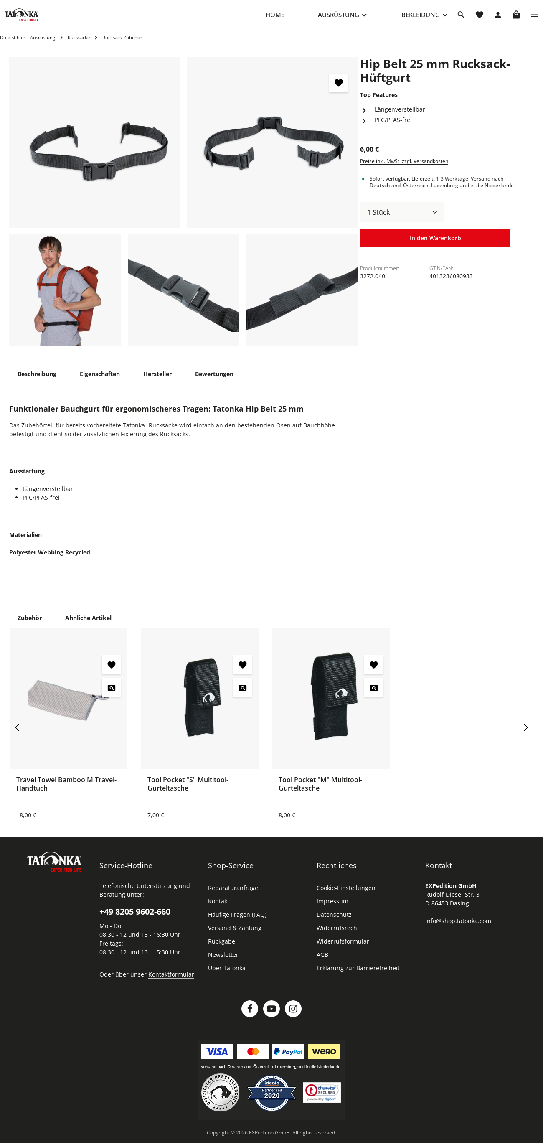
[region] (184, 210)
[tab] (37, 382)
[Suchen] (461, 18)
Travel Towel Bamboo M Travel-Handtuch (66, 792)
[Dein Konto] (498, 18)
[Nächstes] (525, 736)
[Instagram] (293, 1017)
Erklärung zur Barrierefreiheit (358, 976)
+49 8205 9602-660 (134, 920)
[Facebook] (249, 1017)
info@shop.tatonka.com (458, 929)
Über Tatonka (227, 976)
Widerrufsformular (343, 950)
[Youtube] (271, 1017)
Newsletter (223, 963)
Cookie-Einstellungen (346, 896)
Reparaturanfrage (233, 896)
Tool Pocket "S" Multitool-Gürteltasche (187, 792)
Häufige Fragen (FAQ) (237, 923)
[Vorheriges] (18, 736)
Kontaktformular (171, 983)
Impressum (332, 909)
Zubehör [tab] (30, 626)
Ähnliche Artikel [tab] (88, 626)
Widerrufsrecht (338, 936)
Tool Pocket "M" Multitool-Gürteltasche (320, 792)
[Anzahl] (402, 221)
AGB (322, 963)
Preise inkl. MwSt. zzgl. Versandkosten (404, 169)
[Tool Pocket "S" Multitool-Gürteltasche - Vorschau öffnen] (242, 696)
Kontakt (218, 909)
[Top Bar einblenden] (534, 18)
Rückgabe (221, 950)
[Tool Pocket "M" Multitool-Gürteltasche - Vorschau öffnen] (373, 696)
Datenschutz (334, 923)
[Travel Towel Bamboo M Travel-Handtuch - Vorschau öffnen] (111, 696)
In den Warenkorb (435, 247)
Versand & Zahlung (234, 936)
